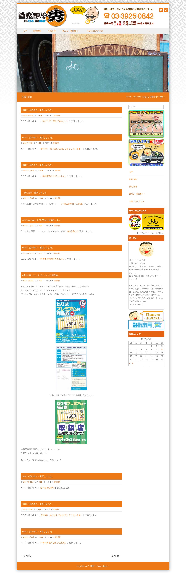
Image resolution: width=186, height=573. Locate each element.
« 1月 (131, 363)
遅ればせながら (47, 487)
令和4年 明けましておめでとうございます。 (61, 148)
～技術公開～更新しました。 (35, 192)
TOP (25, 30)
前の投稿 (26, 556)
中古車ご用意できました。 (52, 258)
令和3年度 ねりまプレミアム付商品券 (40, 275)
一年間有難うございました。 (53, 176)
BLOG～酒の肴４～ (71, 30)
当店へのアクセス (95, 30)
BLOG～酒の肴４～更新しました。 (38, 110)
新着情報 (37, 30)
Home (128, 96)
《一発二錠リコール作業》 (72, 203)
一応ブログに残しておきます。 (54, 121)
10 (162, 349)
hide (40, 115)
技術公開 (52, 30)
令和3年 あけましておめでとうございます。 (61, 515)
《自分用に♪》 (72, 231)
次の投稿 (116, 556)
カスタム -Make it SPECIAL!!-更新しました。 (42, 220)
